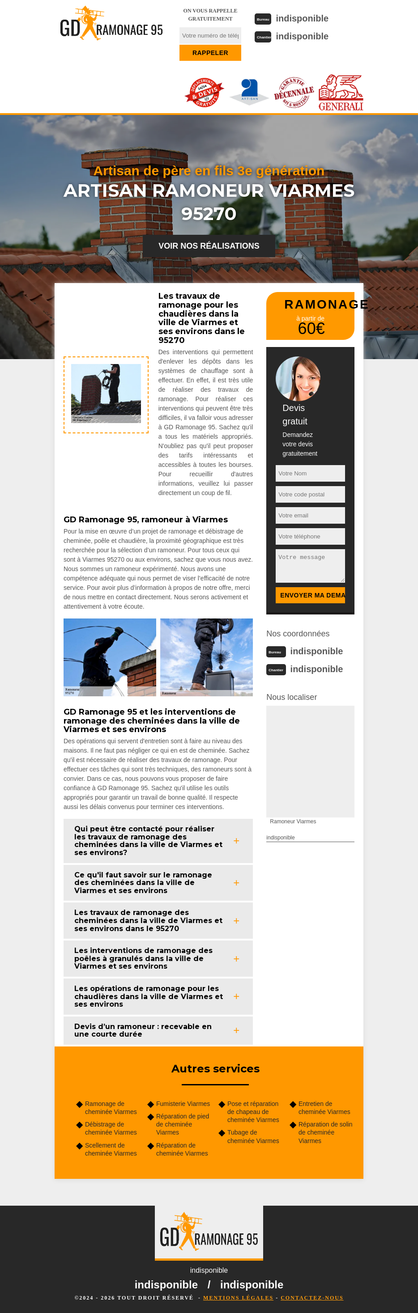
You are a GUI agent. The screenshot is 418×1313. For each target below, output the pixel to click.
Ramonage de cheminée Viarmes (111, 1107)
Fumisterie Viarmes (183, 1103)
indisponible (302, 18)
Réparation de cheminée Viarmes (182, 1149)
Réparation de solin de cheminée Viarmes (326, 1132)
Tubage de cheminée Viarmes (253, 1136)
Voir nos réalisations (209, 245)
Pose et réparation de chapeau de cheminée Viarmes (253, 1111)
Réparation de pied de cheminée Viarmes (182, 1124)
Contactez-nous (312, 1298)
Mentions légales (238, 1298)
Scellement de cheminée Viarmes (111, 1149)
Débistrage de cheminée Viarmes (111, 1128)
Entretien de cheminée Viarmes (324, 1107)
